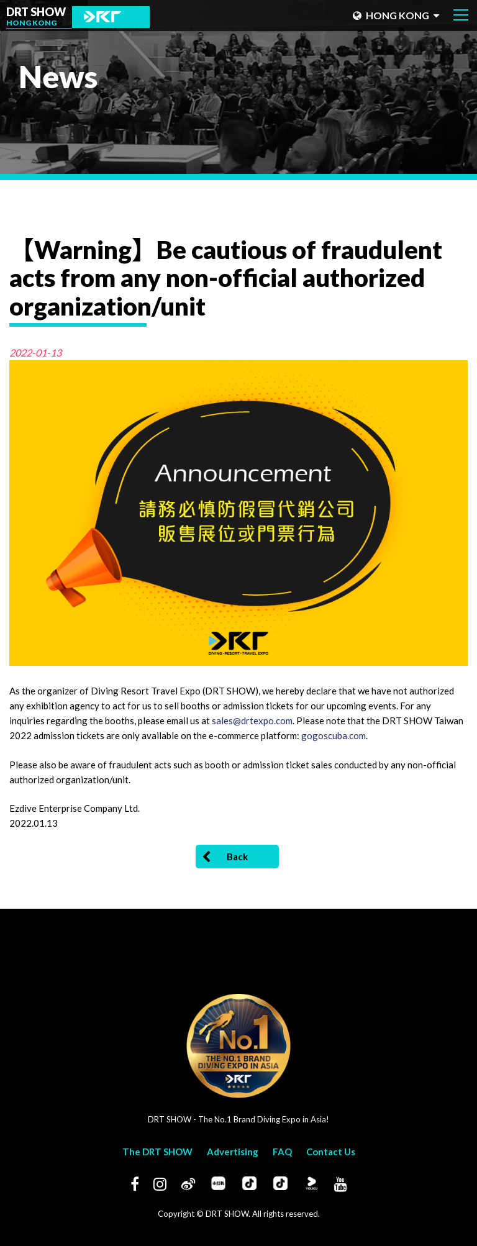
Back (225, 857)
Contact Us (330, 1151)
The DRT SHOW (157, 1151)
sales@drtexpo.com (252, 720)
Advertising (232, 1151)
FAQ (282, 1151)
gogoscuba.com (333, 735)
